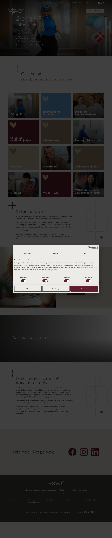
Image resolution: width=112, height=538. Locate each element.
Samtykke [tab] (27, 253)
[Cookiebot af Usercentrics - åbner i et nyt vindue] (89, 247)
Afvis (28, 289)
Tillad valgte (56, 289)
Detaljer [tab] (56, 253)
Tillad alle (84, 289)
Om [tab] (85, 253)
